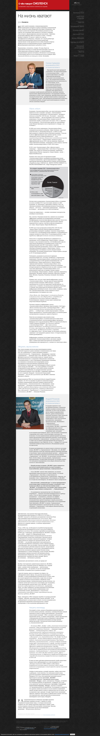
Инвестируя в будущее (80, 17)
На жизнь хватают (78, 30)
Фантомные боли (78, 13)
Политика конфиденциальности (50, 728)
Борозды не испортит (77, 42)
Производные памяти (77, 26)
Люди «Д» (81, 22)
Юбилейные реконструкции (79, 47)
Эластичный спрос (78, 34)
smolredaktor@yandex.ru (29, 728)
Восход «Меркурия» (78, 38)
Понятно (72, 734)
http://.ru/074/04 (49, 714)
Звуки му (81, 52)
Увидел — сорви (79, 56)
